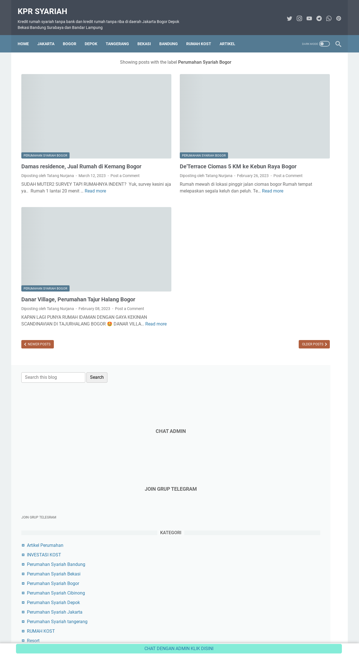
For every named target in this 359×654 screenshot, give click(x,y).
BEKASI (148, 35)
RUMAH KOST (202, 35)
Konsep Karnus (274, 367)
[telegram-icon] (315, 13)
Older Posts (217, 327)
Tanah (265, 310)
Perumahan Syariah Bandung (288, 224)
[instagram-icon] (295, 13)
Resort (265, 300)
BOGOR (73, 35)
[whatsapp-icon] (325, 13)
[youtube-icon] (305, 13)
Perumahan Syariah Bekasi (286, 234)
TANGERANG (121, 35)
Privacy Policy (204, 634)
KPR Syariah (46, 5)
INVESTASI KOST (276, 214)
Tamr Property (273, 348)
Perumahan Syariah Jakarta (287, 272)
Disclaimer (178, 634)
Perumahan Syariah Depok (285, 262)
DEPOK (94, 35)
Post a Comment (35, 157)
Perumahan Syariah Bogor (45, 123)
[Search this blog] (285, 60)
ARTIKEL (231, 35)
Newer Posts (38, 327)
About (128, 634)
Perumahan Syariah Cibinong (288, 253)
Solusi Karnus (273, 357)
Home (27, 35)
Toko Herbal (271, 376)
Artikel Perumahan (277, 205)
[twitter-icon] (286, 13)
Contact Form (151, 634)
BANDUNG (172, 35)
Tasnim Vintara (274, 338)
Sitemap (229, 634)
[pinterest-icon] (335, 13)
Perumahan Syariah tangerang (289, 281)
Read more (67, 179)
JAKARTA (49, 35)
